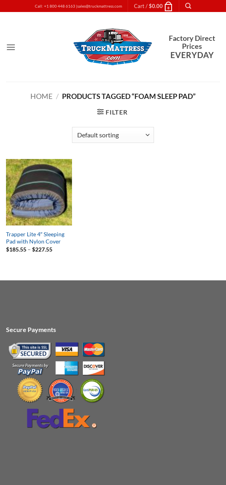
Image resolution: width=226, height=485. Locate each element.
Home (41, 96)
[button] (153, 6)
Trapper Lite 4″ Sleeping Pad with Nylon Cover (35, 238)
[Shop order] (113, 135)
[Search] (188, 6)
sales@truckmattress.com (99, 6)
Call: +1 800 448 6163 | (56, 6)
